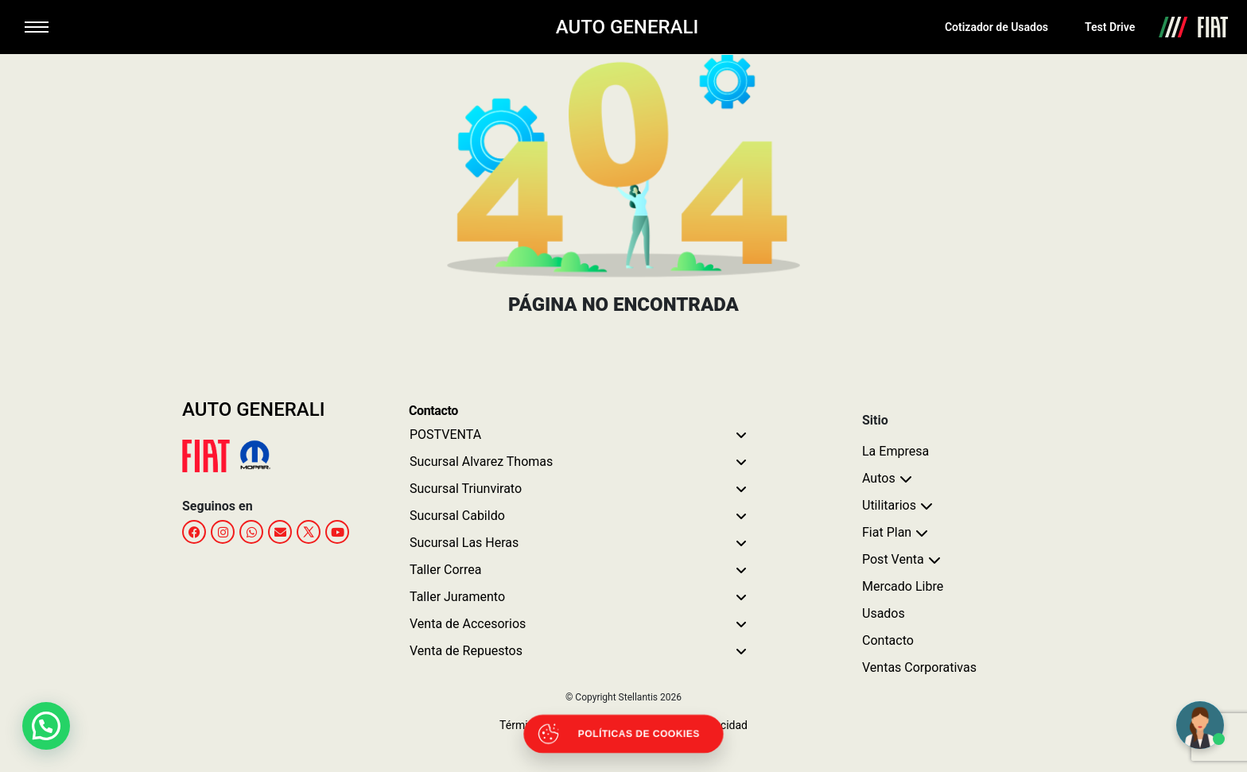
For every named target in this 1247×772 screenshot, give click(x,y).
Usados (883, 613)
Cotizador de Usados (996, 27)
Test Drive (1110, 27)
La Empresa (895, 451)
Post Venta (893, 559)
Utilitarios (889, 505)
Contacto (888, 640)
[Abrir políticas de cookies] (623, 734)
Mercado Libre (902, 586)
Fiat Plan (886, 532)
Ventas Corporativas (919, 667)
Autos (878, 478)
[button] (50, 724)
